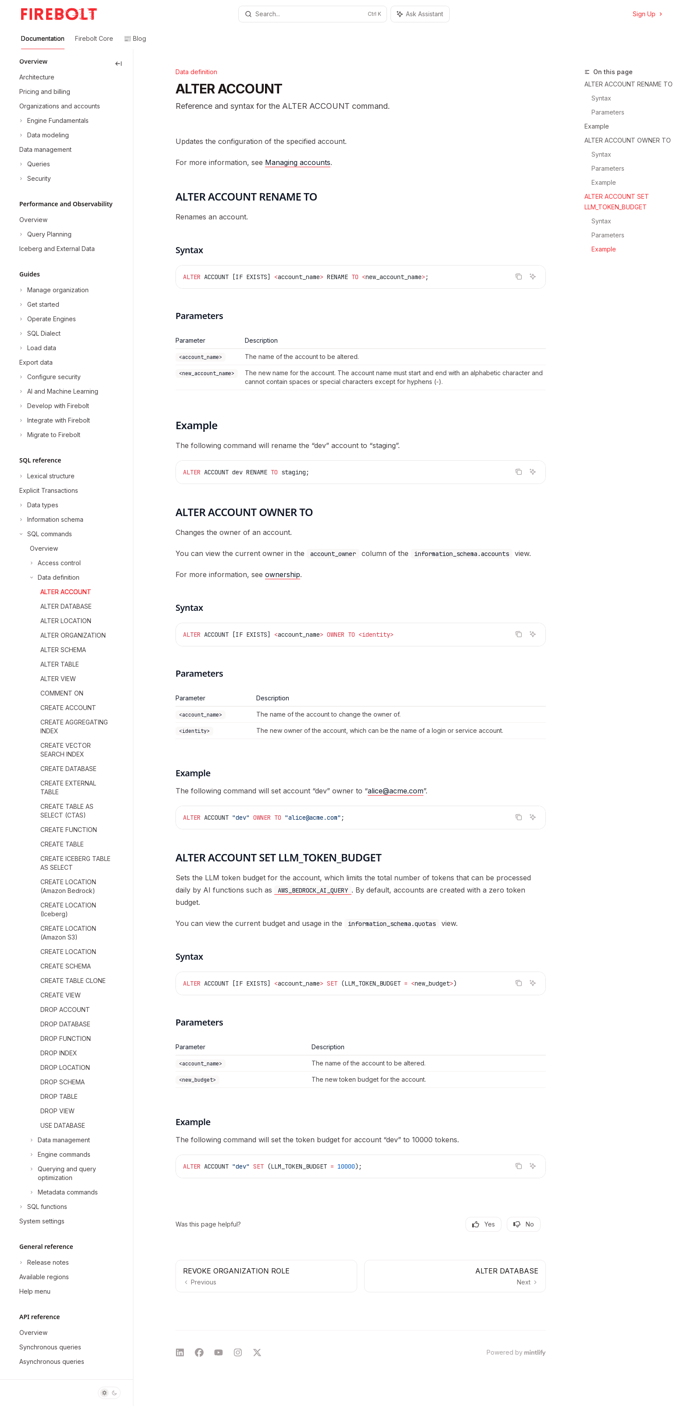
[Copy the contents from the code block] (518, 276)
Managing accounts (297, 162)
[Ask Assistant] (532, 276)
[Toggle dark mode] (109, 1393)
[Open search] (313, 14)
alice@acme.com (395, 790)
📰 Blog (135, 42)
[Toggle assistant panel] (420, 14)
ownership (282, 574)
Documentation (42, 42)
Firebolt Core (94, 42)
